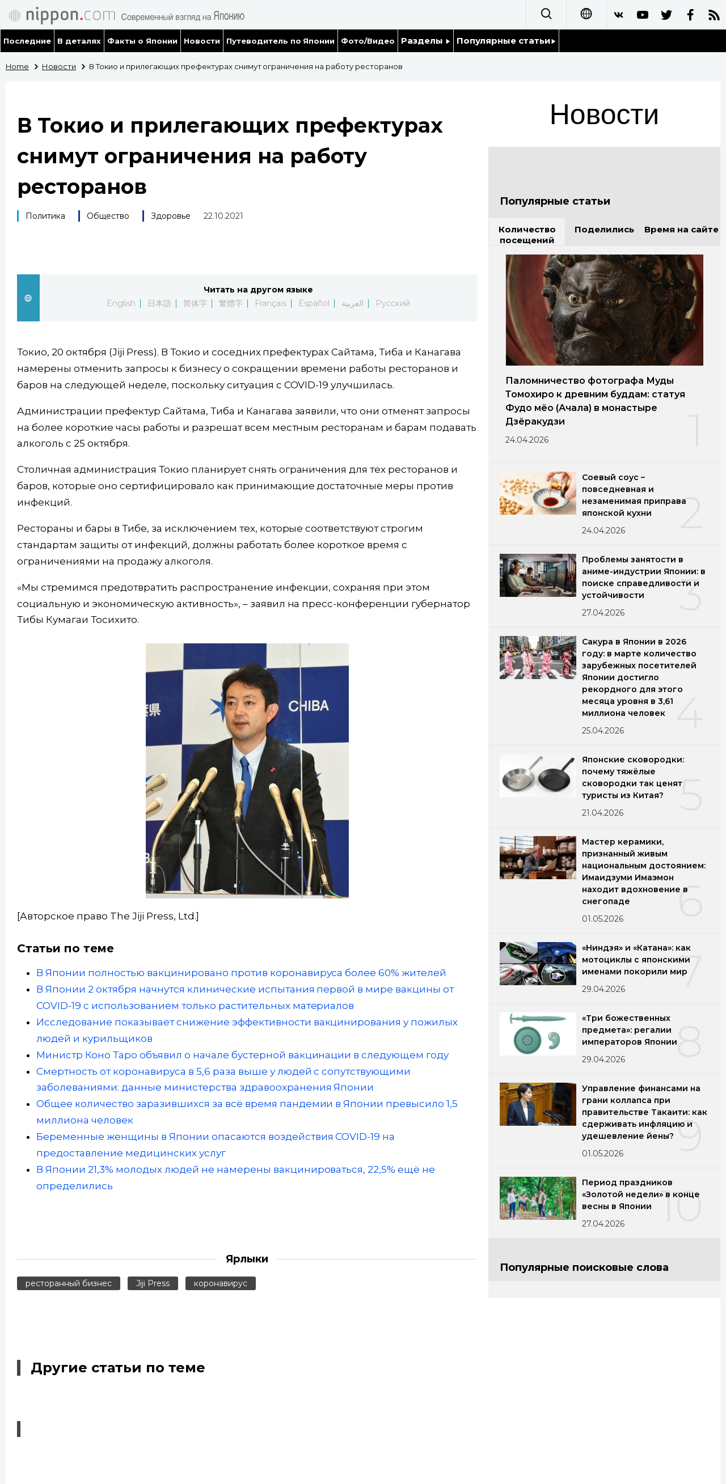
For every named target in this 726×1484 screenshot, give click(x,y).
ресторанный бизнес (69, 1283)
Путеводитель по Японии (280, 40)
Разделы (425, 40)
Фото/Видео (368, 40)
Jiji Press (153, 1283)
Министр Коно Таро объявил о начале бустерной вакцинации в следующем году (242, 1055)
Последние (27, 40)
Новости (202, 40)
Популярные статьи (506, 40)
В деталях (79, 40)
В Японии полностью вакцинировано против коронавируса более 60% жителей (241, 972)
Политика (45, 216)
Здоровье (171, 216)
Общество (108, 216)
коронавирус (220, 1283)
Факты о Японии (142, 40)
